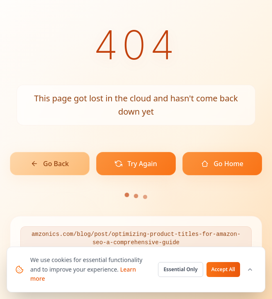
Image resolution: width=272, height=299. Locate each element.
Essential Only (180, 269)
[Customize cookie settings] (250, 269)
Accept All (223, 269)
